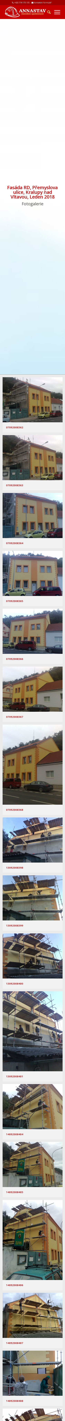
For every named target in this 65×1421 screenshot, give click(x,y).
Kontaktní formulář (43, 2)
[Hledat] (47, 12)
